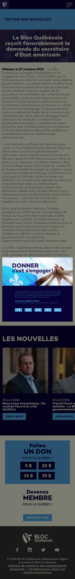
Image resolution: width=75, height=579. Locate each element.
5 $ (18, 310)
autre (57, 310)
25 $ (48, 310)
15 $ (38, 310)
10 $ (28, 310)
